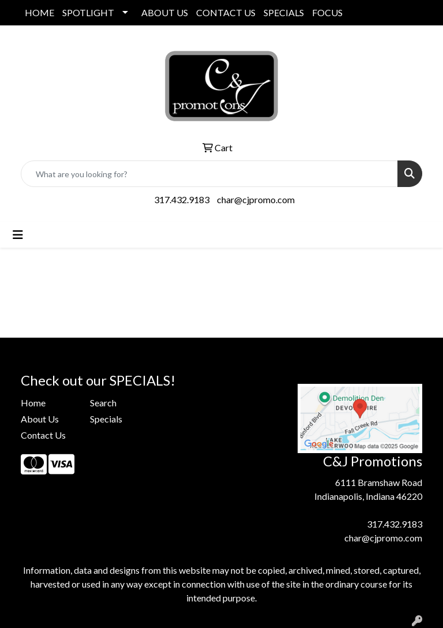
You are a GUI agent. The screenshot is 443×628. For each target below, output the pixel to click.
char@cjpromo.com (256, 199)
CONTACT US (226, 12)
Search (103, 402)
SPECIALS (284, 12)
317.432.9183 (181, 199)
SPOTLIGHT (88, 12)
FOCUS (327, 12)
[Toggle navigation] (18, 234)
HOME (39, 12)
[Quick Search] (209, 173)
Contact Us (43, 434)
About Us (40, 418)
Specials (106, 418)
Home (33, 402)
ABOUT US (164, 12)
